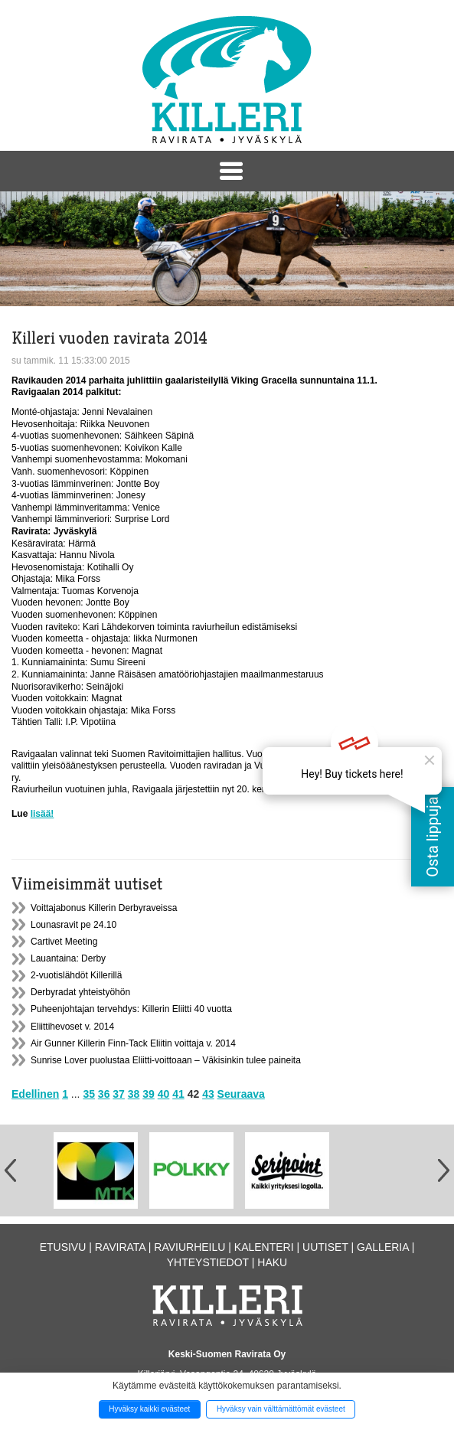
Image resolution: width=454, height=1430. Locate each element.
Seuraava (241, 1094)
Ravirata (120, 1247)
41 (178, 1094)
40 (164, 1094)
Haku (272, 1262)
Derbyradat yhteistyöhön (80, 992)
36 (104, 1094)
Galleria (383, 1247)
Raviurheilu (189, 1247)
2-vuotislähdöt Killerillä (76, 975)
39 (148, 1094)
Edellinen (35, 1094)
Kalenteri (264, 1247)
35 (89, 1094)
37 (119, 1094)
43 (208, 1094)
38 (134, 1094)
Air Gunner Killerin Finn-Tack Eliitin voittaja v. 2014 (133, 1043)
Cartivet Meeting (64, 941)
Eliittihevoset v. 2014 (72, 1026)
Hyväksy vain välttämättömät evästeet (281, 1409)
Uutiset (325, 1247)
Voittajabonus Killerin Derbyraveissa (104, 908)
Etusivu (63, 1247)
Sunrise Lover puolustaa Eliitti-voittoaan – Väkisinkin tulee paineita (166, 1060)
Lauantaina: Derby (68, 958)
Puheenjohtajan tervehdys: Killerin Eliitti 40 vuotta (131, 1009)
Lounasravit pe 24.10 (73, 924)
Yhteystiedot (208, 1262)
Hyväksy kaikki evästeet (149, 1409)
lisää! (42, 813)
